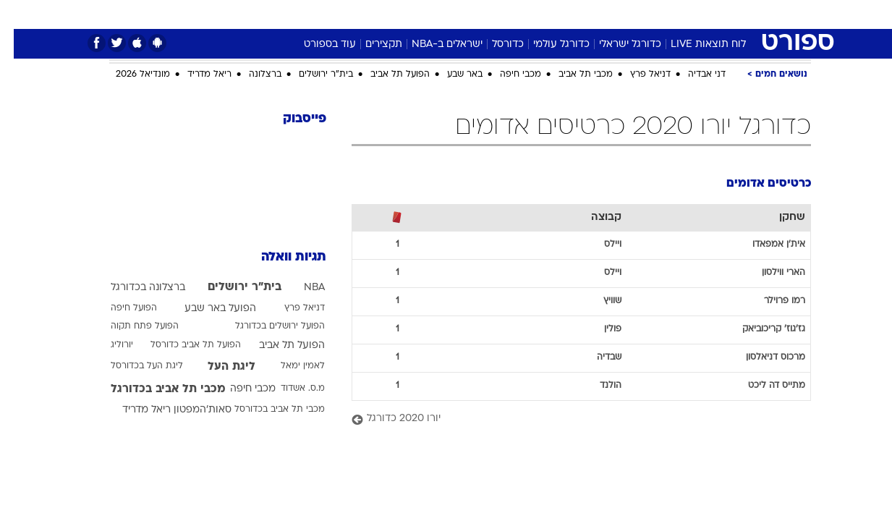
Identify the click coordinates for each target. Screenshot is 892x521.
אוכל (482, 14)
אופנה (281, 14)
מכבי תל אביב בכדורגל (154, 389)
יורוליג (108, 345)
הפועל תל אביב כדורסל (182, 345)
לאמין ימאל (289, 366)
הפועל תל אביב (386, 74)
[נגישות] (20, 15)
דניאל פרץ (636, 74)
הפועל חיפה (120, 308)
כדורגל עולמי (547, 44)
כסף (520, 14)
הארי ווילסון (769, 272)
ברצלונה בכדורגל (134, 287)
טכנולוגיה (334, 14)
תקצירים (370, 44)
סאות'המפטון (189, 410)
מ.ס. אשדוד (289, 388)
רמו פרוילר (770, 301)
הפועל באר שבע (206, 308)
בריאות (437, 14)
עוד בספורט (316, 44)
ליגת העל (218, 367)
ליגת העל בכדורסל (133, 366)
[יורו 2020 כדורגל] (567, 419)
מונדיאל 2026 (129, 74)
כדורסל (494, 44)
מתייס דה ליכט (762, 385)
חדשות (702, 14)
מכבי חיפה (506, 74)
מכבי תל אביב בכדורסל (266, 409)
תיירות (388, 14)
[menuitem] (693, 14)
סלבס (561, 14)
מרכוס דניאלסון (761, 357)
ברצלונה (251, 74)
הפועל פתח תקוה (131, 326)
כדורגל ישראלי (616, 44)
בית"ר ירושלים (312, 74)
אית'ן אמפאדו (765, 244)
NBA (300, 287)
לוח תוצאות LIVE (694, 44)
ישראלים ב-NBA (433, 44)
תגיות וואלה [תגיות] (280, 257)
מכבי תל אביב (572, 74)
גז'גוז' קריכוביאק (760, 329)
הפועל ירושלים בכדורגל (266, 326)
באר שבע (451, 74)
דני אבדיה (693, 74)
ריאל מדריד (196, 74)
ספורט (653, 14)
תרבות (606, 14)
